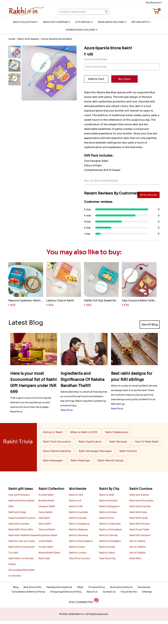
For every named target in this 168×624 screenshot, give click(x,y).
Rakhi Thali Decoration (57, 441)
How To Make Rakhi (147, 441)
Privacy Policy (97, 587)
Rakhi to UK (75, 500)
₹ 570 (125, 305)
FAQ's (80, 587)
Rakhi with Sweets (139, 494)
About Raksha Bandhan (57, 451)
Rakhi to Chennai (108, 535)
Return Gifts (140, 22)
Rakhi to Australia (78, 512)
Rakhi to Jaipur (107, 552)
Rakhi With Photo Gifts (20, 529)
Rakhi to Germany (78, 535)
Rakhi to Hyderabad (109, 523)
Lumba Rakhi (45, 541)
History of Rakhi (53, 432)
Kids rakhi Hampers (19, 494)
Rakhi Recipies (118, 441)
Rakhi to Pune (106, 518)
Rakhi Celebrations (117, 432)
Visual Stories (129, 591)
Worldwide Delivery (111, 22)
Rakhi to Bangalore (109, 506)
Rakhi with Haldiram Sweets (23, 535)
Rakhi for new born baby (21, 541)
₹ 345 (49, 305)
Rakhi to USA (76, 494)
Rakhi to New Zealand (80, 541)
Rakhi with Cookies (18, 523)
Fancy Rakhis (45, 512)
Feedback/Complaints (59, 587)
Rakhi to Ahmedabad (110, 529)
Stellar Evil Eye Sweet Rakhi (102, 300)
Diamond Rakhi (47, 529)
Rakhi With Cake (138, 512)
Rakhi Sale (44, 558)
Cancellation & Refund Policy (28, 591)
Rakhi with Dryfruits (140, 506)
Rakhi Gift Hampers (55, 22)
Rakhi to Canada (77, 518)
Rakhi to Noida (107, 546)
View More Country (79, 558)
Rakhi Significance (90, 441)
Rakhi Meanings (80, 460)
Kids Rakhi (44, 518)
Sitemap (147, 591)
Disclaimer (144, 587)
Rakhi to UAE (76, 506)
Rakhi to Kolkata (108, 512)
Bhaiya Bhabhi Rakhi (49, 552)
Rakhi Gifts (135, 558)
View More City (107, 558)
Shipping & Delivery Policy (66, 591)
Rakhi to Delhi (106, 494)
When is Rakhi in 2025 (83, 432)
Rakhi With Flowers (139, 523)
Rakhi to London (78, 552)
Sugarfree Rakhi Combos (22, 518)
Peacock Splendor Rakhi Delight (29, 300)
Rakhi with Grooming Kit (21, 546)
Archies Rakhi (46, 494)
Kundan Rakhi (46, 546)
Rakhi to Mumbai (108, 500)
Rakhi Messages (53, 460)
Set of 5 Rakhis (137, 552)
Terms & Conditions (121, 587)
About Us (92, 591)
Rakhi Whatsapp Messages (95, 451)
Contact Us (109, 591)
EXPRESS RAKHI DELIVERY (80, 29)
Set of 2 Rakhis (137, 541)
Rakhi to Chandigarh (110, 541)
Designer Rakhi (47, 506)
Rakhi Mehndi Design (111, 460)
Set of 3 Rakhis (137, 546)
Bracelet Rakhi (46, 500)
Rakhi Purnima (128, 451)
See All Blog (149, 324)
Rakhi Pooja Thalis (139, 529)
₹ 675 (11, 305)
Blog (15, 587)
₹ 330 (87, 305)
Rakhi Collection (24, 22)
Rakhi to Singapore (79, 523)
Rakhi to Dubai (77, 546)
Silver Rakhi (45, 523)
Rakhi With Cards (138, 518)
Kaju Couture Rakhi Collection (141, 300)
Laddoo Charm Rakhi (60, 300)
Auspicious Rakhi (48, 535)
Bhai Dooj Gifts (32, 587)
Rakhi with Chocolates (141, 500)
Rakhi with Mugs (17, 512)
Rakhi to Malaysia (78, 529)
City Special (83, 22)
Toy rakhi (13, 552)
